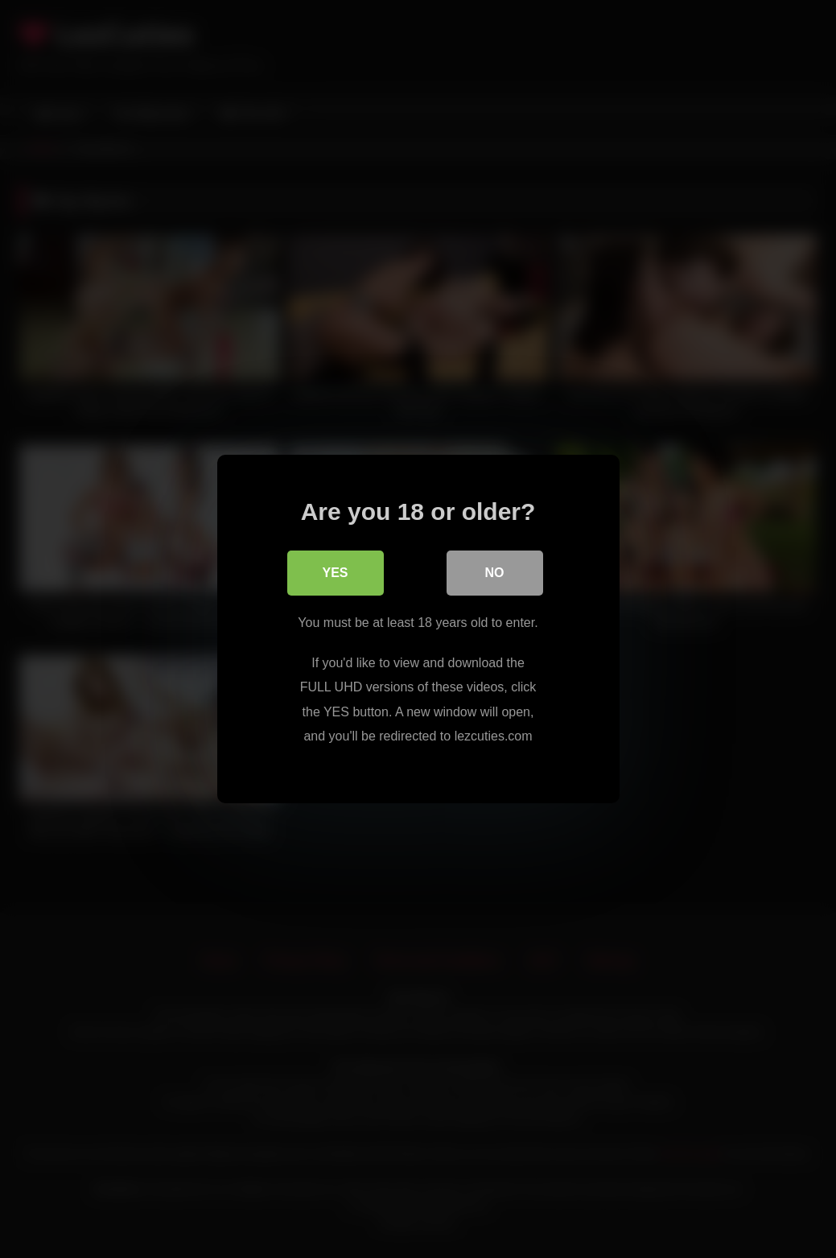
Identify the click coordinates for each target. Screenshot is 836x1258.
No (494, 573)
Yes (335, 573)
